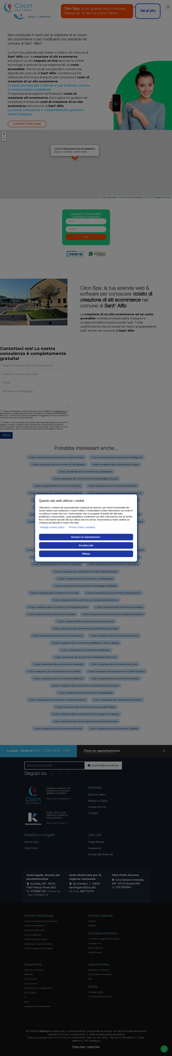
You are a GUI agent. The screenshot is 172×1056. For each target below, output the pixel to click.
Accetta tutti (86, 545)
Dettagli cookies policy (52, 527)
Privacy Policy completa (82, 527)
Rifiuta (86, 553)
